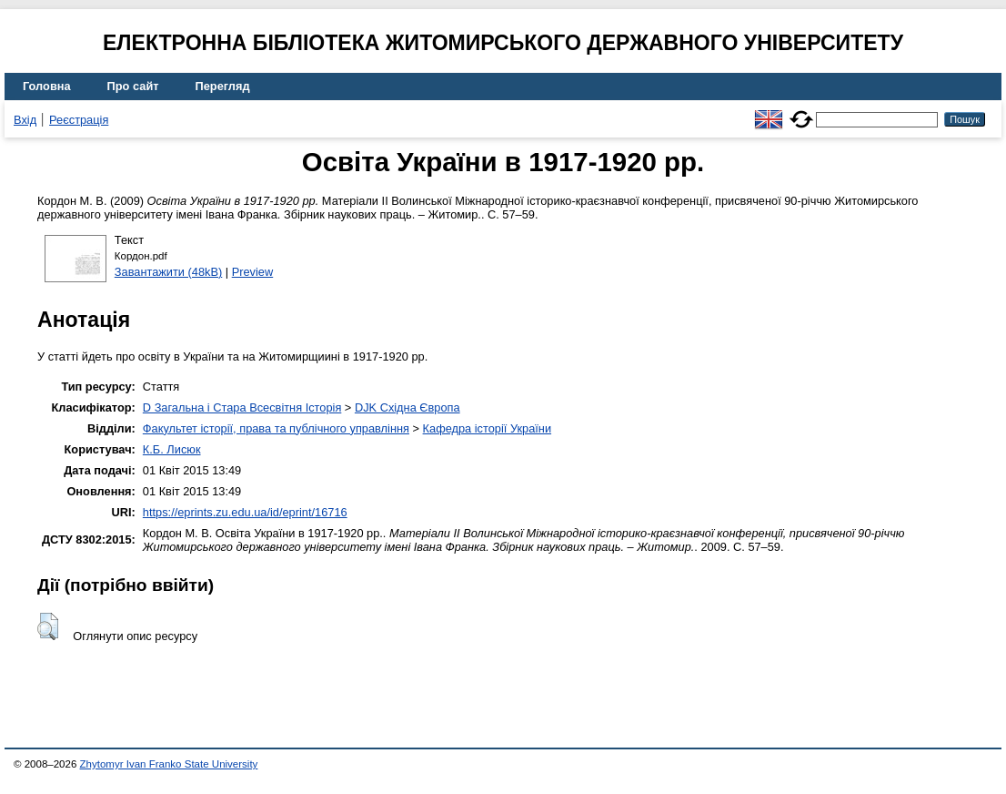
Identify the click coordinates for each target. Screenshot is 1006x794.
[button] (47, 626)
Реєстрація (78, 120)
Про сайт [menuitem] (133, 86)
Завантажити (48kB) (168, 272)
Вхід (25, 120)
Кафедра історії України (487, 428)
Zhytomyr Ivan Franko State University (169, 763)
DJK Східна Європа (407, 407)
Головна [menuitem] (47, 86)
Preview (253, 272)
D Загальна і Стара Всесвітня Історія (242, 407)
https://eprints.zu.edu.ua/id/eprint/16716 (245, 512)
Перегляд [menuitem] (223, 86)
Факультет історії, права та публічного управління (276, 428)
